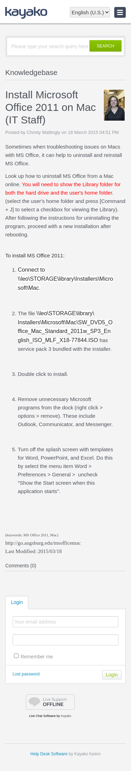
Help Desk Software (48, 753)
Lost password (26, 674)
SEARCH (105, 46)
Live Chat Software (42, 716)
